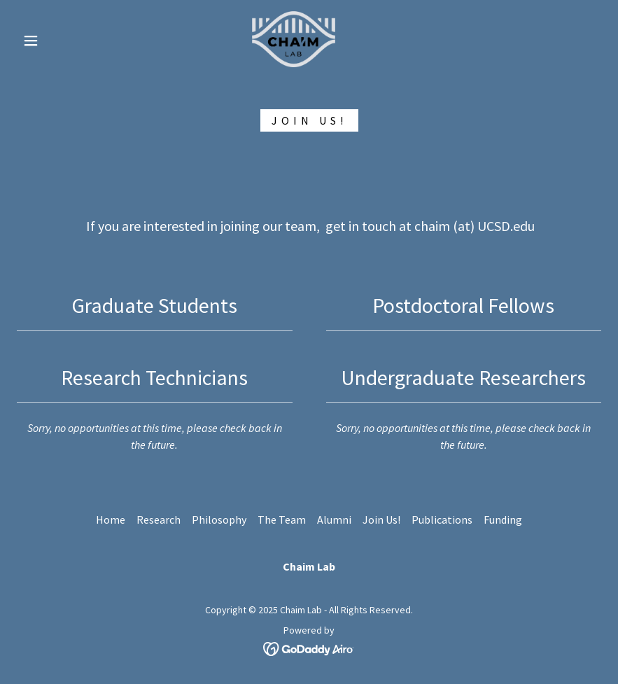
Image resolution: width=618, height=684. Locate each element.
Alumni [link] (334, 519)
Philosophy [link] (219, 519)
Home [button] (110, 519)
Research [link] (158, 519)
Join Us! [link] (381, 519)
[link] (294, 39)
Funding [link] (503, 519)
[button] (31, 41)
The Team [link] (282, 519)
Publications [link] (442, 519)
